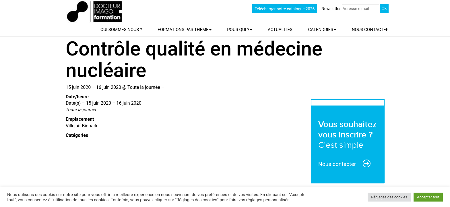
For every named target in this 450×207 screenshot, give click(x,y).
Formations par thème (184, 29)
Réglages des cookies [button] (389, 197)
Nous (370, 29)
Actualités (280, 29)
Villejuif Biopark (82, 126)
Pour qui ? (239, 29)
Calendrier (322, 29)
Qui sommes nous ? (121, 29)
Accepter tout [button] (428, 197)
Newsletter (350, 8)
